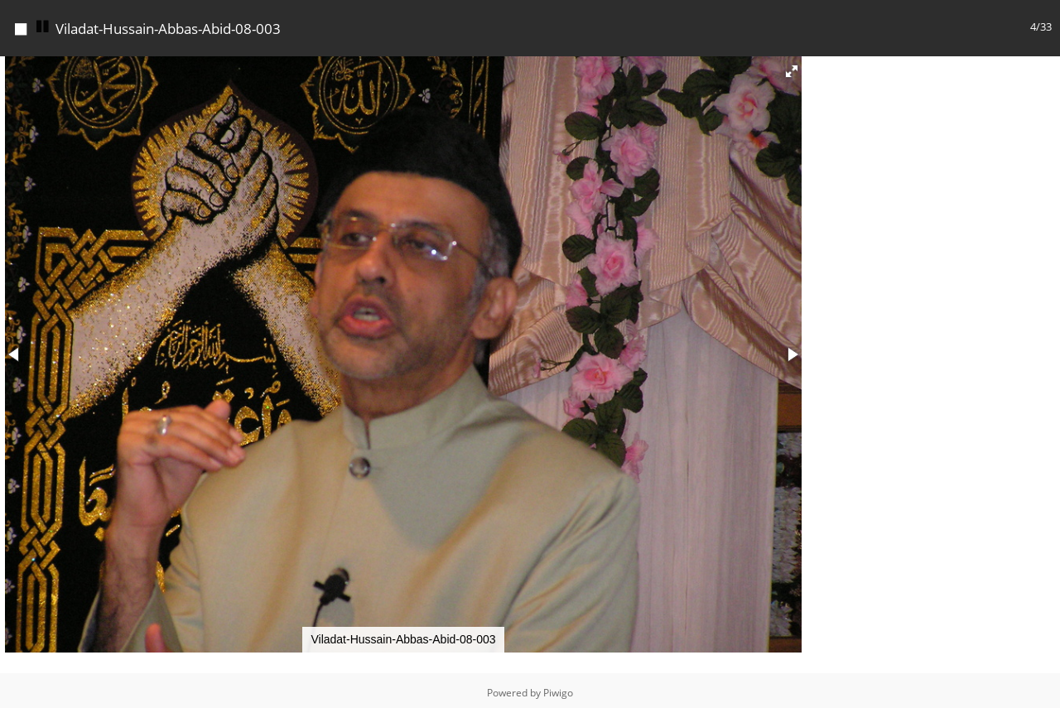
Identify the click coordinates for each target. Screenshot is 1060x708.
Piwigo (558, 689)
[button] (791, 67)
